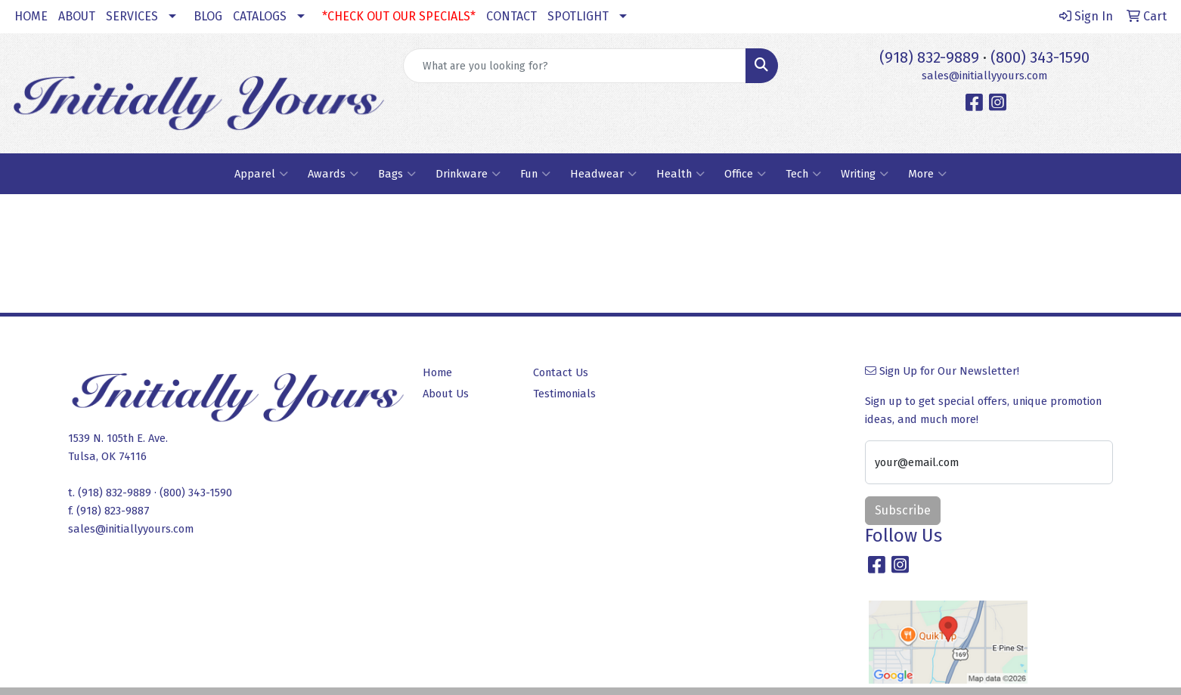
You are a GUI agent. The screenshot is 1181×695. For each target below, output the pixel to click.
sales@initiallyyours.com (984, 75)
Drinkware (468, 174)
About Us (446, 393)
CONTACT (511, 16)
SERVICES (132, 16)
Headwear (603, 174)
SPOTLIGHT (578, 16)
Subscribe (903, 510)
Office (745, 174)
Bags (397, 174)
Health (680, 174)
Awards (333, 174)
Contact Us (560, 372)
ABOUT (76, 16)
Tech (803, 174)
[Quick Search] (575, 65)
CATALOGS (260, 16)
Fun (535, 174)
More (927, 174)
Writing (864, 174)
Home (437, 372)
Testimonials (564, 393)
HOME (31, 16)
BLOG (208, 16)
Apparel (261, 174)
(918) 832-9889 (929, 57)
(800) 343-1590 (1040, 57)
